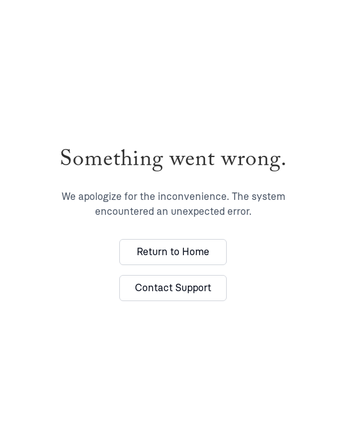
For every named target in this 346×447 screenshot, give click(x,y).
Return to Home (173, 252)
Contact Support (173, 288)
